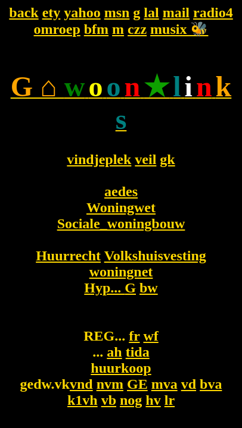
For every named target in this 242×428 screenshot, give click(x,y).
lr (170, 400)
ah (114, 352)
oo (93, 12)
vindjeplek (99, 159)
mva (164, 384)
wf (150, 336)
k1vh (82, 400)
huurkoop (121, 368)
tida (138, 352)
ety (51, 12)
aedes (121, 191)
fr (134, 336)
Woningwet (121, 207)
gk (167, 159)
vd (188, 384)
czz (137, 29)
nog (131, 400)
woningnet (121, 271)
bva (211, 384)
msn (117, 12)
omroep (57, 29)
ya (71, 12)
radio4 (213, 12)
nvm (110, 384)
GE (137, 384)
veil (145, 159)
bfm (96, 29)
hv (152, 400)
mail (176, 12)
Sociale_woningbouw (121, 223)
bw (148, 287)
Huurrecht (68, 255)
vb (108, 400)
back (23, 12)
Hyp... (104, 287)
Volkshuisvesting (155, 255)
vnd (81, 384)
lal (151, 12)
